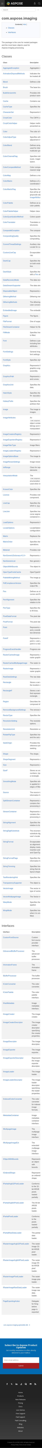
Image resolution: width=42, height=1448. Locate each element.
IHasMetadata (8, 1003)
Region (6, 702)
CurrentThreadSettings (12, 244)
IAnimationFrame (10, 965)
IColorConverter (9, 984)
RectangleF (7, 691)
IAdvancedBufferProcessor (13, 951)
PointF (5, 638)
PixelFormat (8, 622)
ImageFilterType (9, 445)
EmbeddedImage (10, 310)
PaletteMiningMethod (11, 578)
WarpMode (7, 902)
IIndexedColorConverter (12, 1099)
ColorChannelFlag (10, 156)
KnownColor (8, 489)
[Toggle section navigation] (38, 10)
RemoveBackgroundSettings (14, 710)
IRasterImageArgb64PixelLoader (16, 1260)
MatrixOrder (7, 542)
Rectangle (7, 682)
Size (4, 765)
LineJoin (6, 511)
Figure (5, 316)
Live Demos (20, 1410)
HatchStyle (7, 393)
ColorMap (7, 175)
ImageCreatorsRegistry (12, 434)
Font (5, 341)
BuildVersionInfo (9, 93)
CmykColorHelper (10, 123)
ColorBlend (7, 145)
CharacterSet (8, 112)
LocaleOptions (8, 528)
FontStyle (7, 360)
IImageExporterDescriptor (13, 1058)
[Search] (19, 10)
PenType (6, 608)
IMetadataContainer (11, 1115)
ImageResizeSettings (11, 462)
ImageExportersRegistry (12, 440)
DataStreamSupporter (11, 285)
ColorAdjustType (9, 137)
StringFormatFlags (10, 858)
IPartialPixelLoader (10, 1216)
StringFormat (8, 842)
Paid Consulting (20, 1420)
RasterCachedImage (11, 655)
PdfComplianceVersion (12, 583)
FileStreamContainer (11, 327)
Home (20, 1392)
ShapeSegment (9, 759)
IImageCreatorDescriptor (13, 1022)
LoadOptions (8, 522)
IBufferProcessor (9, 976)
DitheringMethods (10, 302)
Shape (5, 754)
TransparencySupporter (12, 883)
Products (20, 1396)
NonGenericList (9, 561)
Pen (36, 274)
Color (5, 132)
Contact (29, 1444)
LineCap (6, 503)
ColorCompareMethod (12, 167)
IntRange (6, 467)
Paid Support (20, 1417)
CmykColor (7, 118)
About (20, 1431)
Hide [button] (24, 24)
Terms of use (22, 1444)
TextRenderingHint (10, 877)
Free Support (20, 1413)
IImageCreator (8, 1014)
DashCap (7, 261)
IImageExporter (9, 1050)
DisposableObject (10, 291)
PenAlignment (8, 600)
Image (5, 409)
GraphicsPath (8, 376)
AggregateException (11, 68)
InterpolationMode (10, 476)
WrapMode (7, 910)
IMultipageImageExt (11, 1143)
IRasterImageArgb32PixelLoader (16, 1244)
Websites (20, 1427)
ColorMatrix (7, 181)
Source (6, 792)
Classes (11, 28)
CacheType (7, 107)
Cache (5, 101)
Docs (20, 1406)
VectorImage (8, 888)
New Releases (20, 1399)
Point (5, 627)
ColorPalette (8, 203)
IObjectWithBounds (10, 1159)
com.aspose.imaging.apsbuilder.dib (16, 1325)
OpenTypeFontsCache (12, 572)
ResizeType (7, 715)
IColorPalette (8, 992)
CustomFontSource (10, 937)
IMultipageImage (9, 1129)
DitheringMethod (9, 297)
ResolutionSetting (10, 721)
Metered (6, 550)
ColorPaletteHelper (10, 211)
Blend (5, 82)
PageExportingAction (11, 1301)
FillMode (6, 332)
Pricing (20, 1403)
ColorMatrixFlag (9, 189)
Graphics (6, 365)
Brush (5, 87)
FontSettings (8, 352)
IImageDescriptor (10, 1041)
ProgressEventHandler (12, 649)
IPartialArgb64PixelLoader (13, 1203)
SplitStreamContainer (11, 801)
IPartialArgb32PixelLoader (13, 1184)
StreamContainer (10, 812)
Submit (21, 1366)
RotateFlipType (9, 735)
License (6, 495)
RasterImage (8, 669)
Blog (20, 1424)
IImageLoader (8, 1072)
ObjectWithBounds (10, 567)
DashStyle (7, 272)
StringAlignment (9, 823)
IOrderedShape (9, 1173)
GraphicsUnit (8, 385)
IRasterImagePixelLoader (13, 1277)
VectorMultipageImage (12, 897)
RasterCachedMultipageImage (15, 663)
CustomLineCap (9, 252)
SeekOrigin (7, 743)
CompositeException (11, 230)
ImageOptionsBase (10, 456)
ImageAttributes (9, 418)
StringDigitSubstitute (11, 831)
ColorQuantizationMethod (13, 217)
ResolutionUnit (9, 729)
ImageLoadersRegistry (12, 451)
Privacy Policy (15, 1444)
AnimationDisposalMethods (14, 74)
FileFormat (7, 321)
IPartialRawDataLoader (12, 1233)
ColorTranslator (9, 222)
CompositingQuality (11, 236)
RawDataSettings (10, 677)
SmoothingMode (9, 781)
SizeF (5, 770)
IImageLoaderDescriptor (12, 1080)
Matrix (5, 536)
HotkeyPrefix (8, 401)
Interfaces (12, 32)
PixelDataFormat (9, 616)
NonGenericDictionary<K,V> (14, 555)
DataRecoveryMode (11, 280)
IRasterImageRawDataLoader (15, 1287)
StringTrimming (9, 866)
